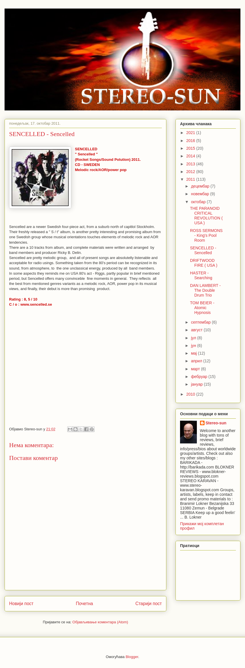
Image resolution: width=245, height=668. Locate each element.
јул (194, 338)
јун (194, 345)
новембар (200, 194)
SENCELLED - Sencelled (203, 250)
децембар (200, 186)
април (197, 361)
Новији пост (21, 603)
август (197, 330)
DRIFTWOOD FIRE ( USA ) (203, 263)
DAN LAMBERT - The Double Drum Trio (205, 290)
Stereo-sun (216, 423)
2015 (191, 148)
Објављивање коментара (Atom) (100, 622)
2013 (191, 164)
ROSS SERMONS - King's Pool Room (206, 235)
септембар (201, 322)
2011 (191, 179)
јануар (197, 384)
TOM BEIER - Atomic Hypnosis (202, 308)
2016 (191, 140)
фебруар (199, 376)
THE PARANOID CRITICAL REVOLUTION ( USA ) (206, 215)
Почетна (84, 603)
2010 (191, 394)
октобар (199, 202)
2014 (191, 156)
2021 (191, 132)
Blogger (132, 657)
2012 (191, 171)
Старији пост (148, 603)
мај (194, 353)
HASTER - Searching (201, 275)
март (196, 369)
